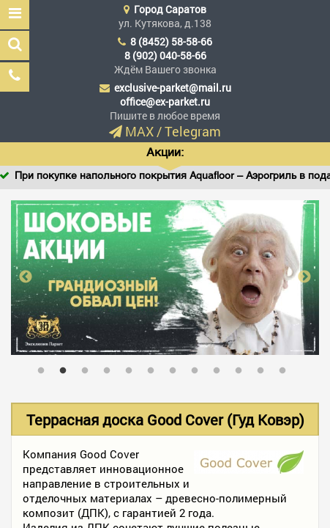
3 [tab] (88, 367)
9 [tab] (220, 367)
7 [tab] (176, 367)
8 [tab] (198, 367)
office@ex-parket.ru (165, 102)
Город (170, 9)
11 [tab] (264, 367)
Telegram (193, 131)
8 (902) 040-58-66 (165, 55)
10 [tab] (242, 367)
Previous (25, 277)
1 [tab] (44, 367)
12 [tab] (286, 367)
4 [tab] (110, 367)
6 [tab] (154, 367)
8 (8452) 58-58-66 (171, 41)
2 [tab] (66, 367)
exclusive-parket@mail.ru (172, 88)
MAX (139, 131)
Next (304, 277)
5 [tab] (132, 367)
